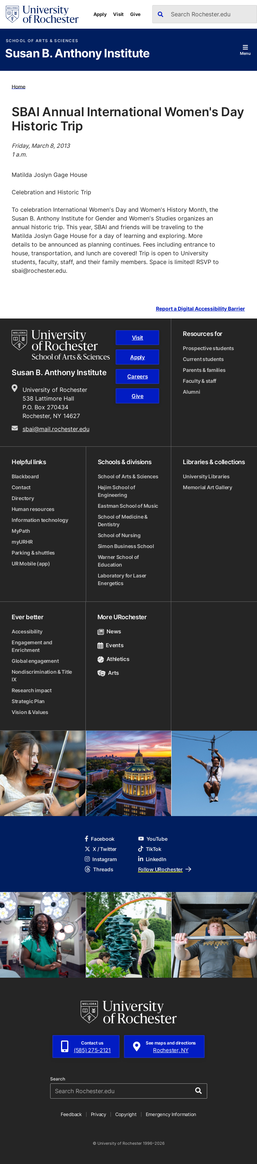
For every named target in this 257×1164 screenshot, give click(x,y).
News (109, 631)
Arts (108, 673)
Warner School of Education (118, 560)
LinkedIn (152, 859)
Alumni (191, 391)
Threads (99, 869)
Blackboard (25, 476)
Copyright (126, 1114)
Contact (21, 487)
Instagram (101, 859)
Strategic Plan (28, 701)
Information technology (40, 519)
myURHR (22, 541)
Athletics (113, 659)
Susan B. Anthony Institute (77, 53)
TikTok (149, 848)
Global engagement (35, 660)
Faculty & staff (199, 380)
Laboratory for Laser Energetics (122, 579)
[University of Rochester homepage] (42, 14)
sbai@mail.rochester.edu (56, 429)
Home (18, 86)
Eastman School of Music (128, 505)
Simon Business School (126, 546)
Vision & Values (30, 712)
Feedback (71, 1114)
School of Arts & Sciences (42, 41)
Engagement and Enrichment (32, 646)
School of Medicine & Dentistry (123, 520)
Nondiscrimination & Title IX (42, 675)
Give (135, 14)
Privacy (98, 1114)
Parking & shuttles (33, 552)
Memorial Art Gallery (207, 487)
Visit (118, 14)
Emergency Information (171, 1114)
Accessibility (27, 631)
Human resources (33, 509)
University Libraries (206, 476)
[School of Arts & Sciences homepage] (61, 345)
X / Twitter (101, 848)
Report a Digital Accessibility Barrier (200, 309)
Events (110, 645)
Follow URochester (164, 869)
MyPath (21, 530)
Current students (203, 359)
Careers (137, 376)
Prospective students (208, 348)
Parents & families (204, 369)
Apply (100, 14)
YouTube (153, 838)
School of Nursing (119, 535)
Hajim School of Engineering (116, 491)
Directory (23, 498)
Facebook (100, 838)
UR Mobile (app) (31, 563)
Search (57, 1079)
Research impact (32, 690)
